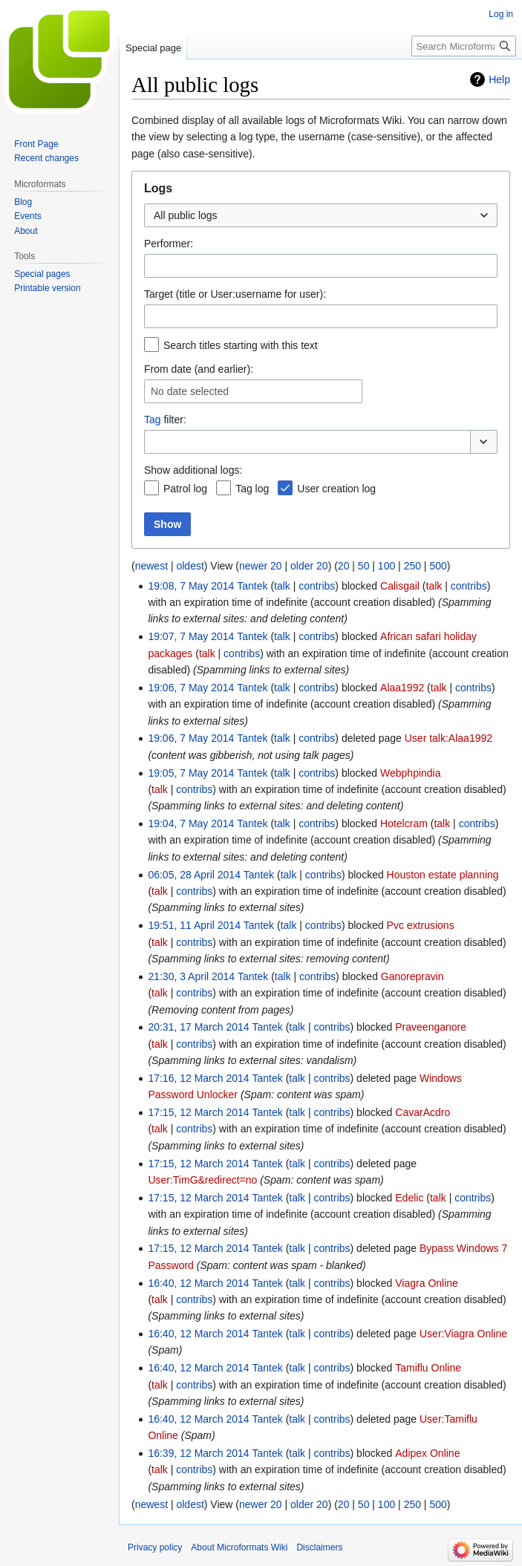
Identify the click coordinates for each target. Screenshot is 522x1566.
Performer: (168, 243)
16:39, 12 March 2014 (198, 1453)
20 (344, 566)
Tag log (252, 489)
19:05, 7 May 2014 (191, 773)
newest (151, 566)
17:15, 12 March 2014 (198, 1112)
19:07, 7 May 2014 (191, 636)
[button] (483, 442)
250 (412, 566)
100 (386, 566)
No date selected (190, 391)
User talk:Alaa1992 (448, 738)
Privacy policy (155, 1547)
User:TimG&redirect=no (202, 1180)
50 (364, 566)
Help (499, 79)
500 (437, 566)
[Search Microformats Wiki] (463, 46)
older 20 (309, 566)
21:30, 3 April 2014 (191, 976)
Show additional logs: (193, 470)
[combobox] (320, 215)
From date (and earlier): (198, 369)
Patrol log (185, 489)
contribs (316, 586)
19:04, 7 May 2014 (191, 823)
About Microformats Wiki (239, 1547)
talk (282, 586)
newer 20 (260, 566)
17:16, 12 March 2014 (198, 1078)
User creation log (336, 489)
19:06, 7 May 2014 (191, 688)
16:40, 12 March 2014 (198, 1283)
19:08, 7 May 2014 (191, 586)
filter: (165, 419)
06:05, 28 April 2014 (194, 875)
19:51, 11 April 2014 (194, 925)
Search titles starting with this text (240, 345)
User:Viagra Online (463, 1334)
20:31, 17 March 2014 (198, 1027)
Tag (152, 419)
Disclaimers (319, 1547)
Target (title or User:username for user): (235, 294)
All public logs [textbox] (186, 215)
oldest (189, 566)
